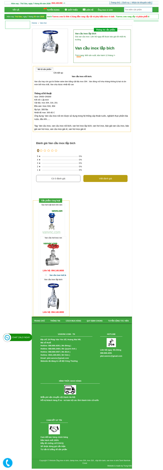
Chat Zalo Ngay (21, 337)
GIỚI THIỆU (71, 10)
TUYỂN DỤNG (51, 9)
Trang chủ (39, 321)
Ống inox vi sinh (105, 10)
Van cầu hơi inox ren (53, 238)
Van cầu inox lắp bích (53, 280)
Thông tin (55, 321)
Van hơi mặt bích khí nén (51, 205)
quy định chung (94, 321)
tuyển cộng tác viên (118, 321)
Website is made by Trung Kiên (119, 466)
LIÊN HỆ (87, 10)
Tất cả (15, 10)
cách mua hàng (73, 321)
